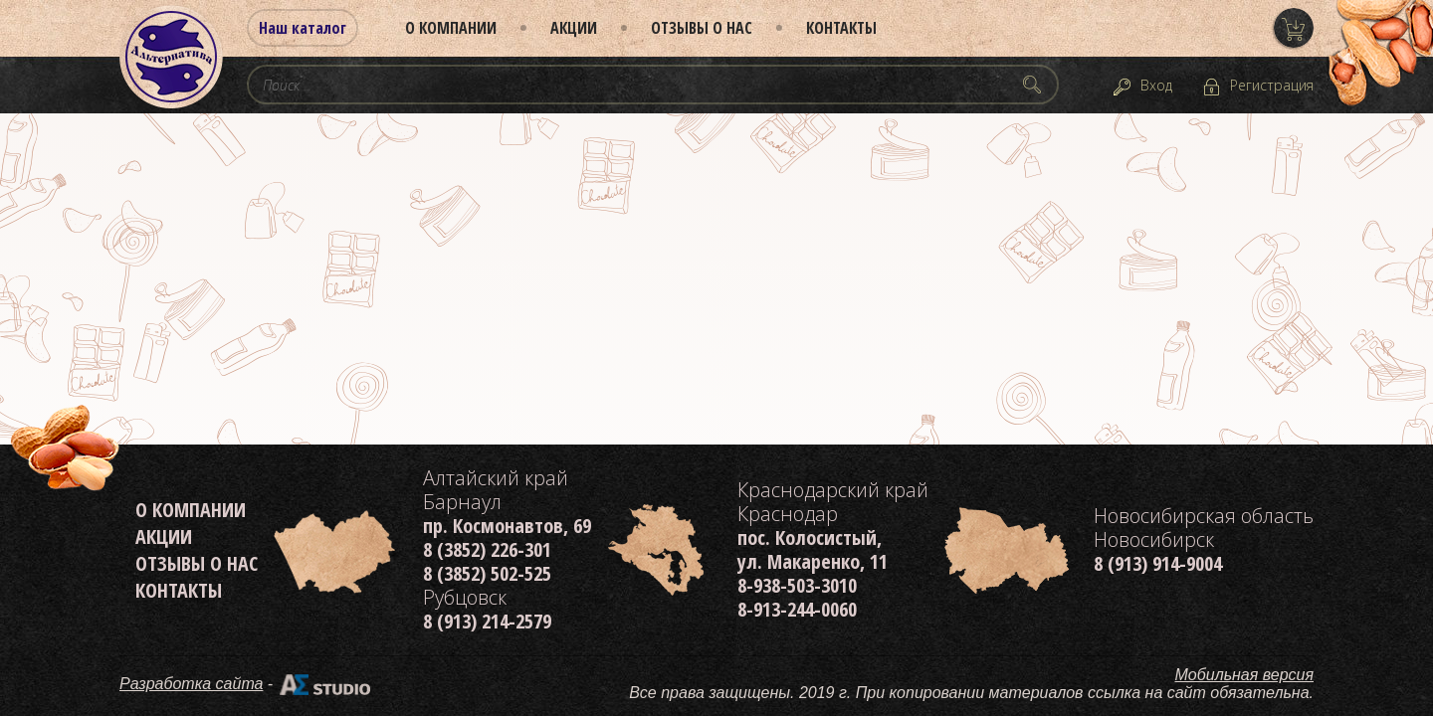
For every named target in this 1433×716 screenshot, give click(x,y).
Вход (1156, 85)
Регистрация (1272, 85)
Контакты (841, 28)
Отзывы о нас (701, 28)
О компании (451, 28)
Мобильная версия (1245, 674)
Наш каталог (302, 28)
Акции (573, 28)
